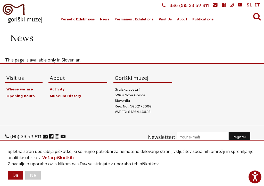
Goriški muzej (23, 13)
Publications (203, 19)
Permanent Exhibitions (134, 19)
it (257, 5)
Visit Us (165, 19)
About (182, 19)
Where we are (19, 89)
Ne (33, 175)
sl (249, 5)
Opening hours (20, 96)
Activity (57, 89)
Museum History (65, 96)
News (104, 19)
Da (15, 175)
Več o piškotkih (58, 157)
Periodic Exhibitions (78, 19)
